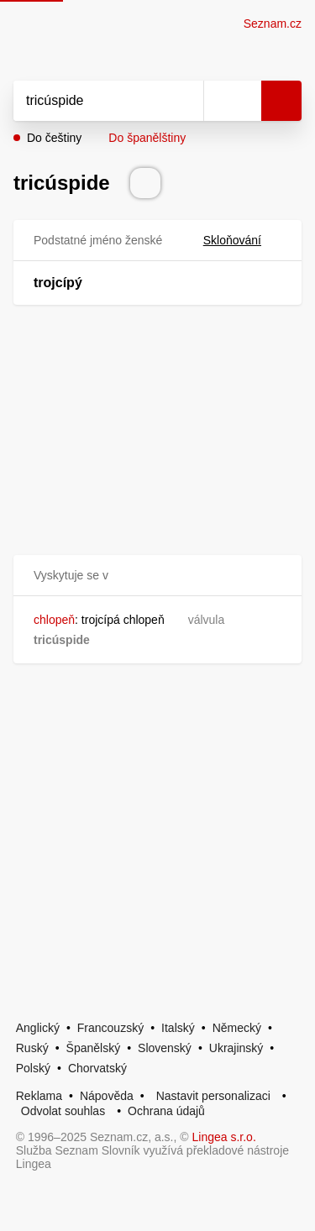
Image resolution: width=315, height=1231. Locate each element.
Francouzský (110, 1028)
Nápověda (107, 1096)
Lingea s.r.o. (224, 1137)
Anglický (38, 1028)
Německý (237, 1028)
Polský (33, 1068)
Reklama (39, 1096)
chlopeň (54, 619)
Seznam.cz (273, 23)
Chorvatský (97, 1068)
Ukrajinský (236, 1048)
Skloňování (242, 240)
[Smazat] (184, 101)
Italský (178, 1028)
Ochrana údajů (166, 1111)
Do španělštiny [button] (147, 137)
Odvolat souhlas (63, 1111)
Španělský (93, 1048)
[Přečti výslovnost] (145, 183)
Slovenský (165, 1048)
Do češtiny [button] (54, 137)
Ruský (32, 1048)
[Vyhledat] (89, 101)
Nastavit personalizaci (213, 1096)
